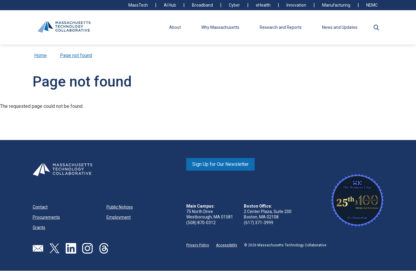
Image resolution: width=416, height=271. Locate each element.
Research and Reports (281, 27)
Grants (39, 227)
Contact (40, 207)
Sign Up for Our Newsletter (220, 164)
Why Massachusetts (220, 27)
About (175, 27)
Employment (118, 217)
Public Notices (119, 207)
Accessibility (226, 245)
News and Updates (340, 27)
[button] (376, 27)
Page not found (76, 55)
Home (40, 55)
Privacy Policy (197, 245)
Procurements (46, 217)
